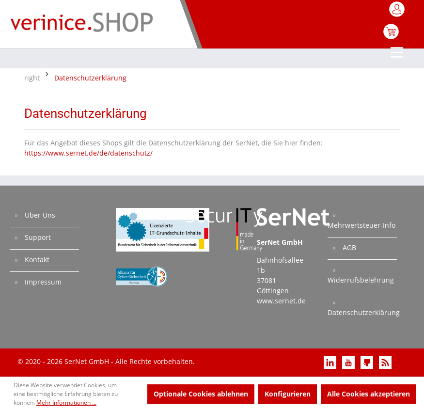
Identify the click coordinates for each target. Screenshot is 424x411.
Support (37, 237)
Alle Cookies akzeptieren (368, 393)
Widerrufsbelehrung (361, 280)
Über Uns (39, 215)
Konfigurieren (288, 393)
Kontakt (36, 259)
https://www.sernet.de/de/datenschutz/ (88, 153)
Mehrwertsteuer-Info (361, 225)
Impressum (42, 281)
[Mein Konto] (397, 12)
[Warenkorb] (391, 36)
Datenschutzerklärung (362, 312)
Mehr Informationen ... (66, 402)
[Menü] (397, 53)
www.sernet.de (281, 300)
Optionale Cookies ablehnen (201, 393)
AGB (348, 247)
